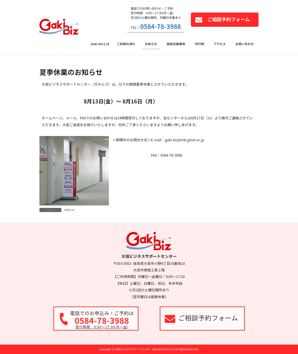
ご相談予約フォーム (228, 19)
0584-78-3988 (160, 26)
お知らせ (69, 210)
